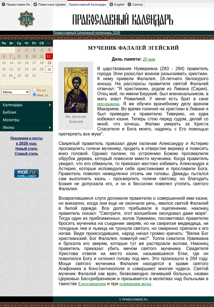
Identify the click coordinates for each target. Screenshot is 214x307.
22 (19, 69)
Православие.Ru (15, 4)
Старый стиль (26, 154)
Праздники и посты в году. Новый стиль (26, 143)
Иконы (8, 127)
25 (41, 69)
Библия (9, 112)
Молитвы (11, 120)
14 (11, 63)
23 (26, 69)
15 (19, 63)
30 (26, 76)
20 (4, 69)
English (116, 4)
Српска (135, 4)
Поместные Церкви (49, 4)
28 (11, 76)
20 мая (149, 59)
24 (34, 69)
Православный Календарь (87, 4)
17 (34, 63)
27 (4, 76)
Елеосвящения (92, 283)
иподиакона (108, 103)
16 (26, 63)
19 (49, 63)
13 (4, 63)
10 (34, 56)
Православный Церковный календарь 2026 (86, 33)
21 (11, 69)
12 (48, 56)
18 (41, 63)
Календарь (13, 105)
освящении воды (135, 283)
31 (34, 76)
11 (41, 56)
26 (49, 70)
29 (19, 76)
